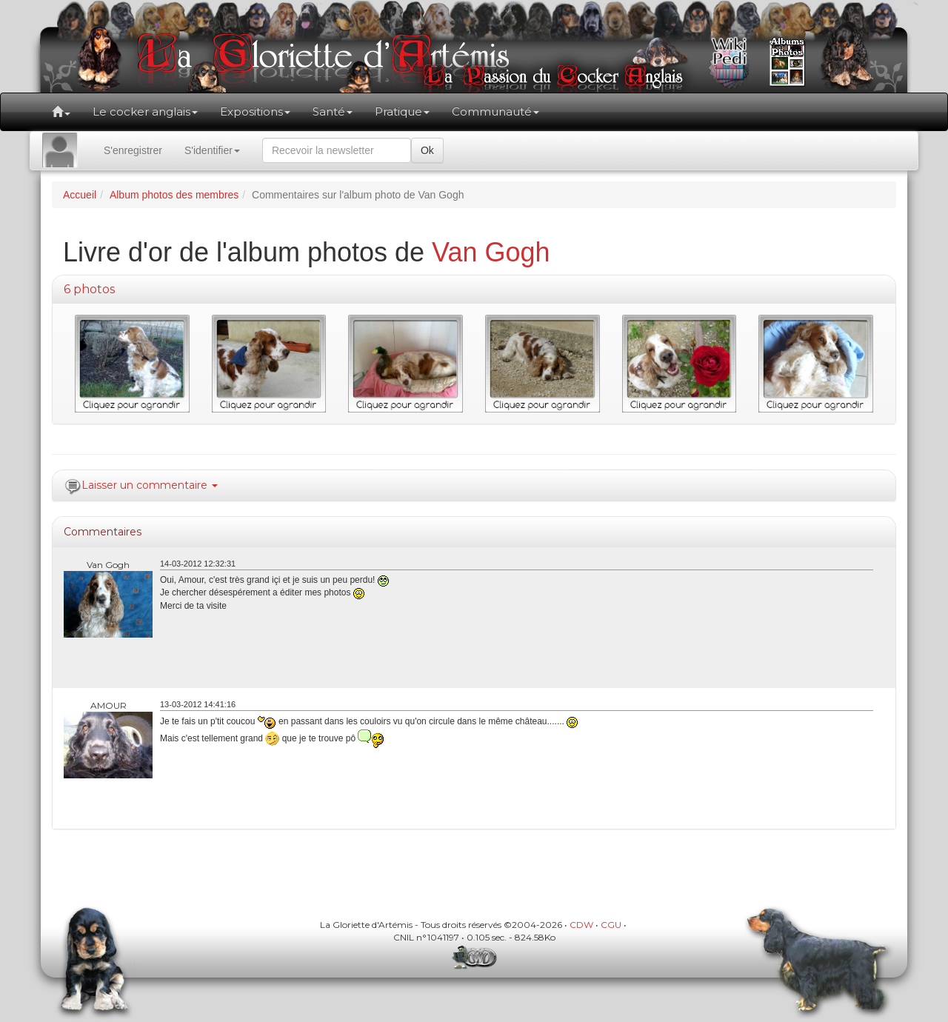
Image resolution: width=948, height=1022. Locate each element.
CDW (581, 924)
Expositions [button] (255, 111)
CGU (611, 924)
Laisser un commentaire (149, 485)
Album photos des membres (174, 195)
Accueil (79, 195)
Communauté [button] (495, 111)
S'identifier (212, 150)
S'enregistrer (133, 150)
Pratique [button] (402, 111)
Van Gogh (491, 252)
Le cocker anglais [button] (145, 111)
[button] (61, 111)
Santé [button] (333, 111)
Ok (427, 150)
